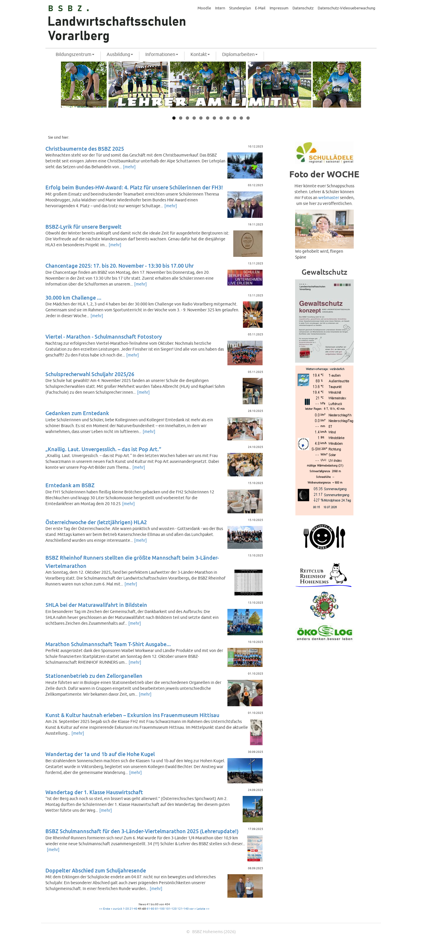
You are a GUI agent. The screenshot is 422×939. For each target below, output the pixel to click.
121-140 (183, 908)
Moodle (204, 8)
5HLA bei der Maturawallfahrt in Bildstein (96, 605)
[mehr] (129, 167)
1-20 (126, 908)
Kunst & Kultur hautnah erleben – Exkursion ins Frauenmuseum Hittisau (132, 715)
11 (241, 118)
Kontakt (200, 54)
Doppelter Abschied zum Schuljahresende (95, 871)
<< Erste (104, 908)
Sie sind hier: (58, 137)
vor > (192, 908)
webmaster (328, 198)
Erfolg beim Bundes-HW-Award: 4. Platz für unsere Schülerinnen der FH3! (134, 188)
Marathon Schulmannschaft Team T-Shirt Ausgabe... (108, 644)
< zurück (116, 908)
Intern (220, 8)
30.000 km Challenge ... (73, 298)
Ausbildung (120, 54)
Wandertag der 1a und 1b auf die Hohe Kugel (100, 754)
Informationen (161, 54)
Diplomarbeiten (240, 54)
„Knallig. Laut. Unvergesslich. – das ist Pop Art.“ (103, 449)
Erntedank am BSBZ (70, 485)
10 (234, 118)
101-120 (171, 908)
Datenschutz (303, 8)
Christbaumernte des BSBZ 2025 (84, 149)
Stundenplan (240, 8)
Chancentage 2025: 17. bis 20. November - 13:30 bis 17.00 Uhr (119, 266)
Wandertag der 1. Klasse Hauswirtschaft (94, 792)
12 (248, 118)
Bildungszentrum (75, 54)
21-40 (133, 908)
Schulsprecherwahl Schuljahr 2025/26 (89, 374)
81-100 (160, 908)
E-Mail (260, 8)
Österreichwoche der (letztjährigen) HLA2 (96, 522)
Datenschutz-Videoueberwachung (346, 8)
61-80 (150, 908)
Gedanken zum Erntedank (77, 413)
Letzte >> (203, 908)
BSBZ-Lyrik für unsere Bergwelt (83, 227)
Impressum (279, 8)
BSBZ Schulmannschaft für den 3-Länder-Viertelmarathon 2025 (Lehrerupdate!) (142, 831)
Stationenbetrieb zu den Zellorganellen (93, 676)
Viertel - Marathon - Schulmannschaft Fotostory (103, 337)
